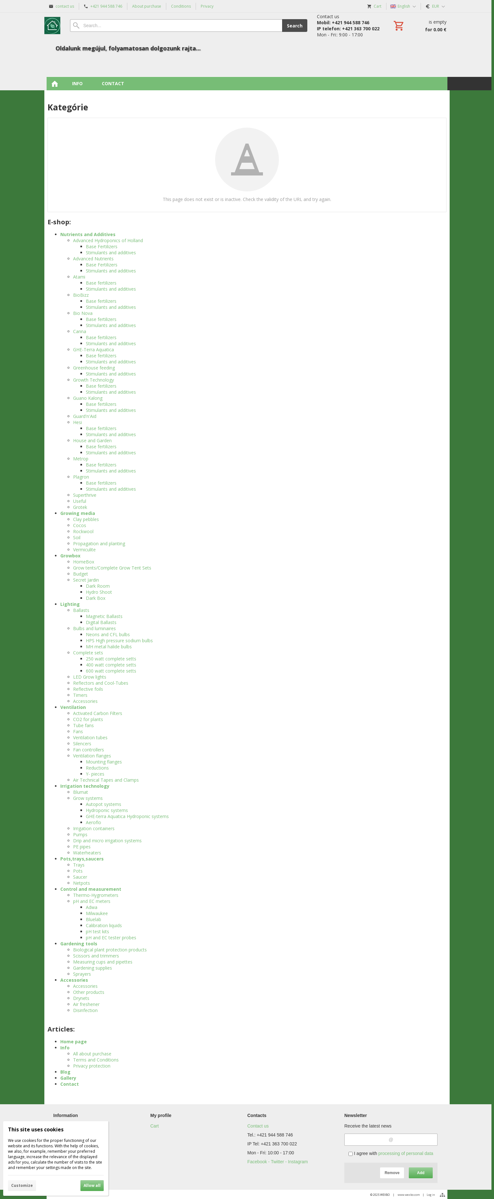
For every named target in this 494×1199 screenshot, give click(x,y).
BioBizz (81, 295)
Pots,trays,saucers (82, 859)
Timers (80, 695)
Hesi (77, 422)
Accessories (85, 701)
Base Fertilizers (101, 246)
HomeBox (83, 562)
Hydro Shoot (99, 592)
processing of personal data (405, 1153)
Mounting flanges (104, 762)
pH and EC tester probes (111, 938)
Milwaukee (97, 913)
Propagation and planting (99, 543)
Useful (79, 501)
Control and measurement (90, 889)
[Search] (176, 25)
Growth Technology (93, 380)
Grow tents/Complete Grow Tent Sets (112, 568)
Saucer (80, 877)
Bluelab (93, 919)
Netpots (81, 883)
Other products (88, 992)
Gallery (68, 1078)
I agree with (390, 1153)
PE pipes (82, 847)
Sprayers (82, 974)
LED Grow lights (89, 677)
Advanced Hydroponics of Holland (108, 240)
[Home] (52, 25)
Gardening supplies (92, 968)
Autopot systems (103, 804)
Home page (73, 1042)
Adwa (91, 907)
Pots (78, 871)
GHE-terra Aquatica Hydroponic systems (127, 816)
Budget (80, 574)
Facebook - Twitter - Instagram (277, 1161)
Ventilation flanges (92, 756)
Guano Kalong (87, 398)
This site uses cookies (36, 1129)
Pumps (80, 834)
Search (295, 26)
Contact (69, 1084)
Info (65, 1048)
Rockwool (83, 531)
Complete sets (88, 653)
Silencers (82, 744)
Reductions (97, 768)
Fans (78, 731)
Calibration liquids (104, 925)
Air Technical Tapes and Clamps (106, 780)
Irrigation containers (94, 828)
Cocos (79, 525)
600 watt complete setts (111, 671)
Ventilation (73, 707)
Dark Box (95, 598)
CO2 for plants (88, 719)
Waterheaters (87, 853)
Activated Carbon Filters (97, 713)
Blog (65, 1072)
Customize (22, 1185)
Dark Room (98, 586)
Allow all (92, 1185)
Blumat (80, 792)
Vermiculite (84, 550)
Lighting (70, 604)
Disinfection (85, 1010)
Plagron (81, 477)
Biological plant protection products (110, 950)
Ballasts (81, 610)
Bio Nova (83, 313)
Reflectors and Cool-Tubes (100, 683)
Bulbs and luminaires (94, 628)
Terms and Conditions (96, 1060)
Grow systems (88, 798)
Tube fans (83, 725)
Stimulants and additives (111, 252)
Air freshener (86, 1004)
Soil (76, 537)
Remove (392, 1173)
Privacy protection (91, 1066)
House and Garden (92, 440)
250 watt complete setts (111, 659)
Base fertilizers (101, 283)
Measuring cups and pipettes (102, 962)
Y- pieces (95, 774)
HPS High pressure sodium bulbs (119, 640)
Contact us (258, 1125)
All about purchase (92, 1054)
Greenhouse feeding (94, 368)
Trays (79, 865)
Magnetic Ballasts (104, 616)
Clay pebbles (86, 519)
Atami (79, 277)
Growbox (70, 556)
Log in (431, 1195)
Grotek (80, 507)
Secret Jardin (86, 580)
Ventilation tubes (90, 737)
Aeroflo (93, 822)
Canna (79, 331)
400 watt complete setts (111, 665)
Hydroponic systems (107, 810)
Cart (154, 1125)
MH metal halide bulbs (109, 647)
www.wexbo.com (409, 1195)
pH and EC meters (91, 901)
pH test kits (97, 931)
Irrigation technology (84, 786)
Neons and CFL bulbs (108, 634)
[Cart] (419, 25)
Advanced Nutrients (93, 259)
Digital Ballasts (101, 622)
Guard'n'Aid (84, 416)
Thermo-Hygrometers (95, 895)
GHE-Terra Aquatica (93, 349)
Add (420, 1173)
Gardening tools (78, 944)
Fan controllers (88, 750)
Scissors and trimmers (96, 956)
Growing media (77, 513)
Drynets (81, 998)
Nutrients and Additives (88, 234)
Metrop (80, 459)
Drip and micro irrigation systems (107, 841)
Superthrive (84, 495)
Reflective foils (88, 689)
